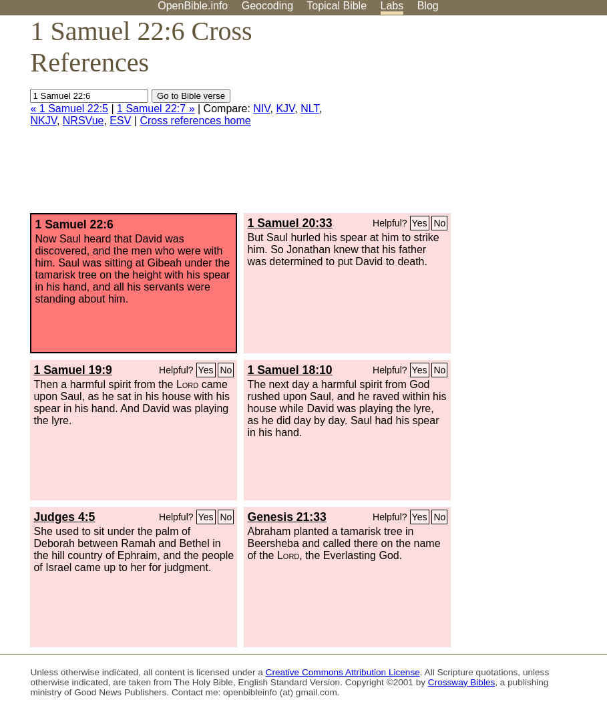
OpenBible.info (193, 5)
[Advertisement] (472, 119)
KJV (285, 108)
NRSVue (83, 120)
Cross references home (195, 120)
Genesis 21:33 (286, 517)
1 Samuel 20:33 (289, 223)
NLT (309, 108)
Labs (392, 5)
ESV (120, 120)
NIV (261, 108)
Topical (337, 5)
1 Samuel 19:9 (72, 370)
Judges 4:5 (64, 517)
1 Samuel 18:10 (289, 370)
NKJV (43, 120)
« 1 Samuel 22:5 (69, 108)
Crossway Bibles (461, 682)
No (439, 223)
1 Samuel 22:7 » (156, 108)
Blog (428, 5)
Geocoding (267, 5)
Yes (419, 223)
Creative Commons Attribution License (343, 672)
